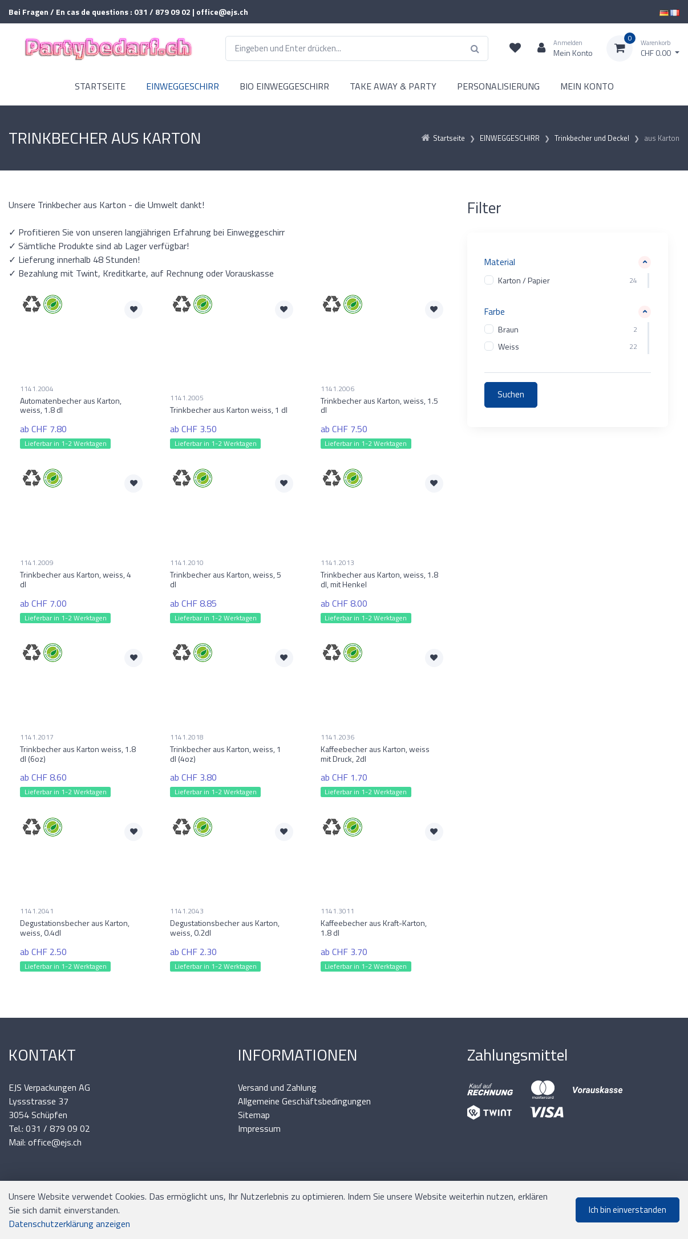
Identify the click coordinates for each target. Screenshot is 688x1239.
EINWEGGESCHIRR (182, 86)
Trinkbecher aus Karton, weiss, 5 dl (225, 579)
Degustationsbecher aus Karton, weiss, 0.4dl (74, 928)
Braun (508, 330)
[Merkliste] (515, 48)
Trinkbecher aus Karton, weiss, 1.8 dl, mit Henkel (379, 579)
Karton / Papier (524, 280)
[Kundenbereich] (560, 48)
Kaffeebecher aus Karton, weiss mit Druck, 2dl (375, 754)
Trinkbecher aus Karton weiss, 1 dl (229, 410)
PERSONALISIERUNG (498, 86)
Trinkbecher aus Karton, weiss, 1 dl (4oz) (225, 754)
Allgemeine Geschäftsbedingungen (304, 1101)
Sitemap (254, 1115)
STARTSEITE (100, 86)
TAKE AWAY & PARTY (393, 86)
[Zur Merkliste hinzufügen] (133, 309)
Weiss (508, 347)
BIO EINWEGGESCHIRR (284, 86)
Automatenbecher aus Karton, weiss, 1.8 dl (71, 405)
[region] (567, 280)
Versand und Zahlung (277, 1087)
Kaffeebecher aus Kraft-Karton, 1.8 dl (374, 928)
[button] (567, 262)
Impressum (259, 1128)
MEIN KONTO (587, 86)
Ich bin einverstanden (627, 1209)
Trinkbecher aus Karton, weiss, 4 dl (75, 579)
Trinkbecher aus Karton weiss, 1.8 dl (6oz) (78, 754)
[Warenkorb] (642, 48)
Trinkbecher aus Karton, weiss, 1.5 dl (379, 405)
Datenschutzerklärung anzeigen (69, 1223)
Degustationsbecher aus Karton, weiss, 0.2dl (225, 928)
